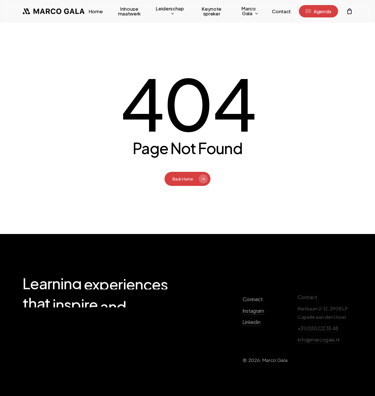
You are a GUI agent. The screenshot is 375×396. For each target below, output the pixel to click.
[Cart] (349, 11)
